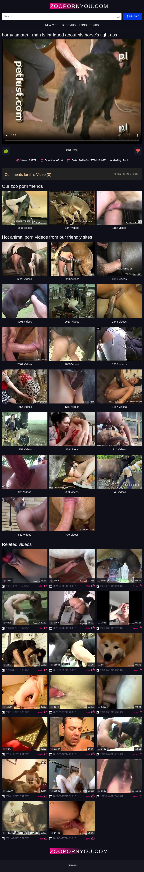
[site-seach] (118, 16)
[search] (62, 16)
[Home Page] (72, 6)
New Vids (51, 25)
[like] (6, 151)
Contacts (72, 865)
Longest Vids (89, 25)
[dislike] (138, 151)
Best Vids (69, 25)
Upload (132, 16)
